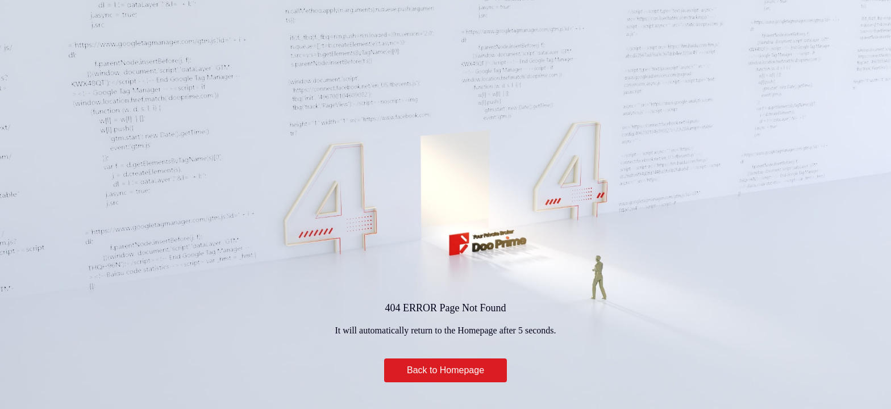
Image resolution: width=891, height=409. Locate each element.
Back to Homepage (445, 370)
